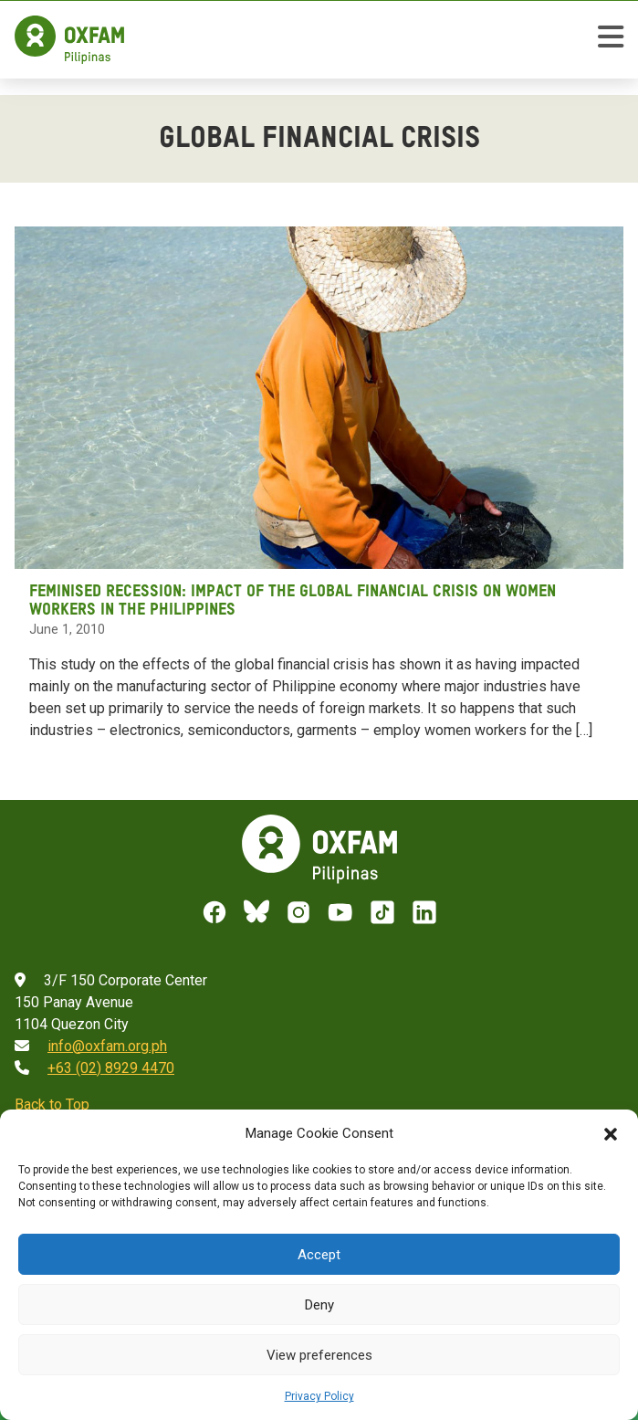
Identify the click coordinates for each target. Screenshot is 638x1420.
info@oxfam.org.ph (107, 1046)
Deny (319, 1305)
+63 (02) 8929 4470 (110, 1068)
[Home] (69, 40)
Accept (319, 1254)
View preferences (319, 1355)
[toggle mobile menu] (610, 39)
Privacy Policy (319, 1396)
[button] (610, 1133)
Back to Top (52, 1104)
